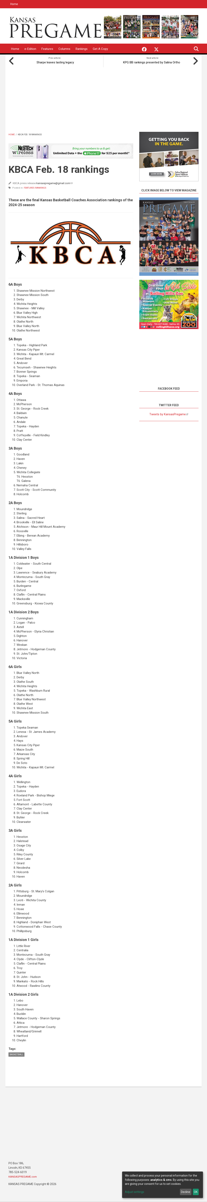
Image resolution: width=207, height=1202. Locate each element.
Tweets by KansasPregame (168, 413)
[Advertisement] (103, 97)
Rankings (82, 49)
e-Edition (30, 49)
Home (14, 4)
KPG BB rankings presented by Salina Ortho (152, 61)
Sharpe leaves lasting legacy (54, 61)
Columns (64, 49)
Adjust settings (134, 1192)
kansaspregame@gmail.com (54, 182)
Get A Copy (100, 49)
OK (195, 1192)
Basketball (16, 1053)
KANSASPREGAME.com (23, 1175)
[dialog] (162, 1185)
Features (47, 49)
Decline (185, 1192)
